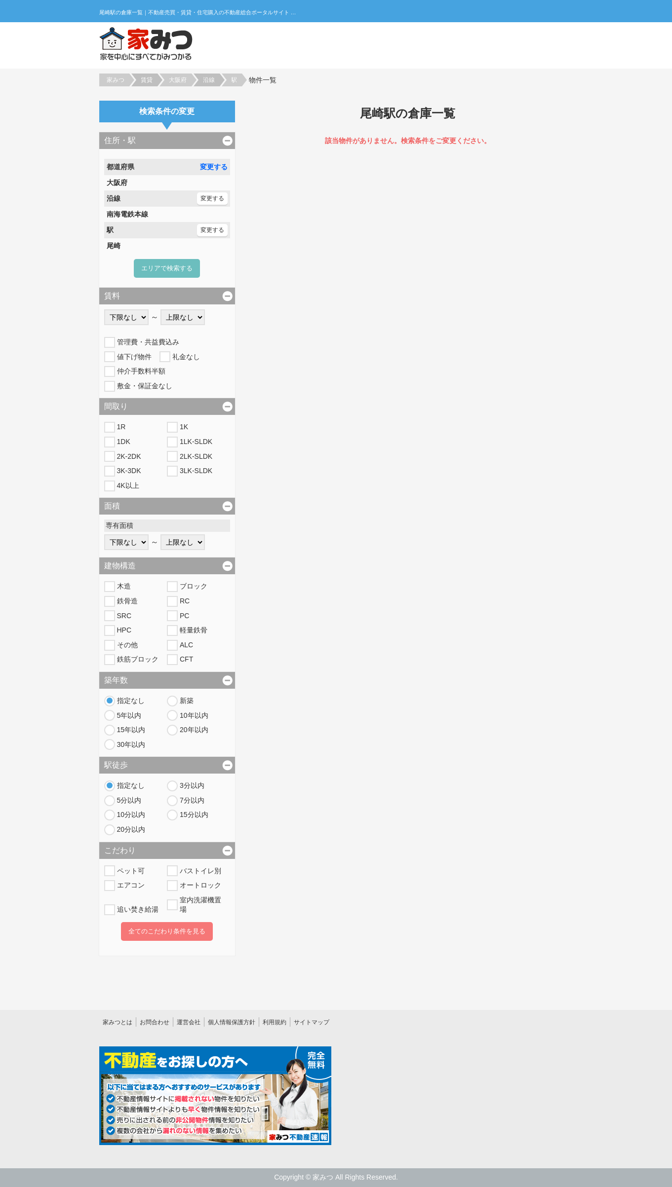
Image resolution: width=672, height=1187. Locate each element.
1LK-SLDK (196, 441)
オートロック (200, 885)
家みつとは (117, 1022)
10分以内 (131, 814)
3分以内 (192, 785)
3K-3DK (129, 471)
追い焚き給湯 (137, 909)
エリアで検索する (167, 268)
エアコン (131, 885)
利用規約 (274, 1022)
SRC (124, 616)
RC (185, 601)
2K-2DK (129, 456)
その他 (127, 645)
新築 (187, 701)
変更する (214, 167)
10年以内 (194, 715)
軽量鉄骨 (193, 630)
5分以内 (129, 800)
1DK (123, 441)
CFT (186, 659)
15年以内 (131, 730)
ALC (186, 645)
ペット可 (131, 871)
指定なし (131, 701)
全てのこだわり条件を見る (166, 931)
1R (121, 427)
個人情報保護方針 (231, 1022)
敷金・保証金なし (144, 386)
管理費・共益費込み (148, 342)
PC (184, 616)
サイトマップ (311, 1022)
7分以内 (192, 800)
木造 (124, 586)
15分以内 (194, 814)
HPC (124, 630)
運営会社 (188, 1022)
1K (184, 427)
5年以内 (129, 715)
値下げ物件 (134, 357)
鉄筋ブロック (137, 659)
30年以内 (131, 744)
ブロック (193, 586)
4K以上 (128, 485)
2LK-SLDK (196, 456)
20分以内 (131, 829)
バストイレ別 (200, 871)
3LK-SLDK (196, 471)
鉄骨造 (127, 601)
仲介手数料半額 (141, 371)
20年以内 (194, 730)
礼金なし (186, 357)
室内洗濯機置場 (200, 905)
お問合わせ (154, 1022)
